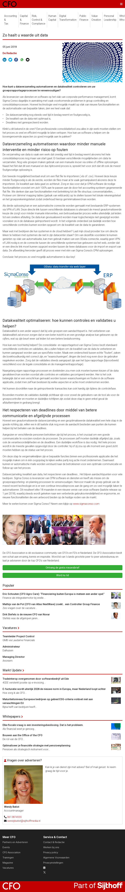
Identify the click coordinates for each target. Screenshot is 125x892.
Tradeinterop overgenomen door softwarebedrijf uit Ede (36, 678)
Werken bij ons (51, 847)
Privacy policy (50, 852)
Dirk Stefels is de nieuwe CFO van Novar (26, 614)
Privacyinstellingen (53, 862)
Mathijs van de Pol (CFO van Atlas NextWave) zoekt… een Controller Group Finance (51, 604)
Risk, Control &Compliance (38, 19)
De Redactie (10, 53)
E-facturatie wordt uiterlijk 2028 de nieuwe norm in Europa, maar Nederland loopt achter (54, 689)
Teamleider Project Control (18, 636)
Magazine (8, 862)
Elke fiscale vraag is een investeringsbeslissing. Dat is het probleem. (43, 725)
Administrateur (11, 646)
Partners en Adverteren (15, 842)
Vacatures (10, 628)
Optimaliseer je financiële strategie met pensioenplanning (36, 745)
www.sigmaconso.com (86, 503)
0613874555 (14, 817)
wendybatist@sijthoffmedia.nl (23, 820)
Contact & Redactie (54, 842)
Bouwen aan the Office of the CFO (22, 735)
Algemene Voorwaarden (56, 857)
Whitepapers (11, 716)
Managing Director (14, 656)
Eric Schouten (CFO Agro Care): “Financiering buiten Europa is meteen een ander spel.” (53, 594)
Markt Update (12, 670)
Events (6, 847)
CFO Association (11, 852)
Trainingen (8, 857)
